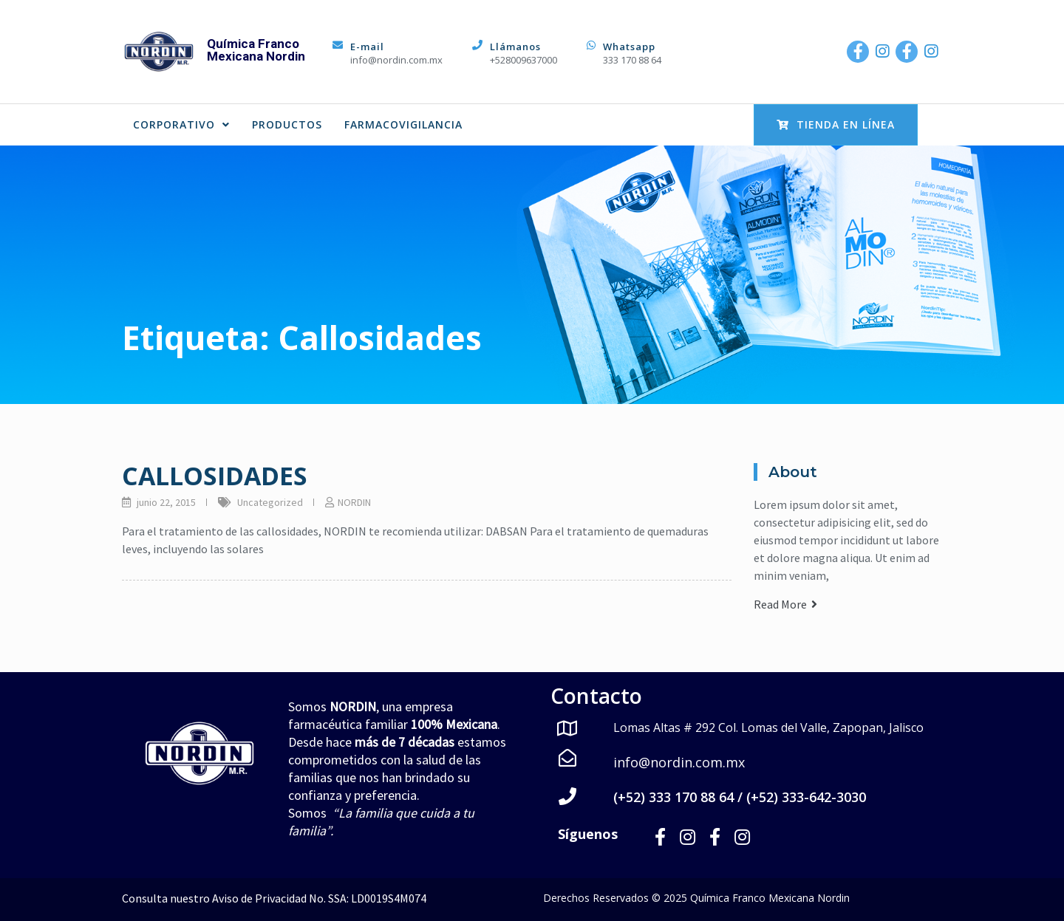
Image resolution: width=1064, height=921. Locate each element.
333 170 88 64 (632, 59)
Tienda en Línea (836, 124)
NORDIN (354, 502)
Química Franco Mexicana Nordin (256, 50)
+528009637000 (523, 59)
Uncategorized (270, 502)
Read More (785, 604)
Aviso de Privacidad (259, 897)
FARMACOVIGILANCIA (403, 124)
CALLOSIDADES (214, 476)
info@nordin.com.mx (396, 59)
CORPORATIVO (181, 124)
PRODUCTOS (287, 124)
